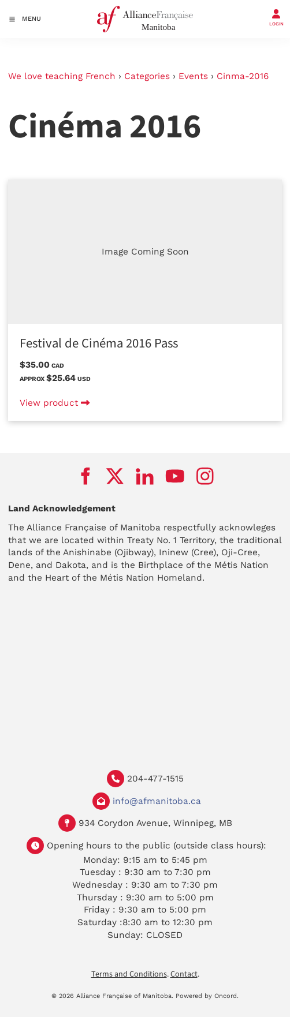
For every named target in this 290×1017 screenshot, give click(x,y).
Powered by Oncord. (207, 996)
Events (193, 76)
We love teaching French (62, 76)
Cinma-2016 (243, 76)
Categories (147, 76)
